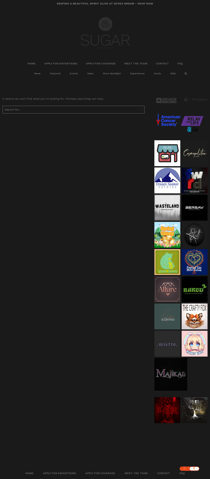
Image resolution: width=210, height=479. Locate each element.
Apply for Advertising (60, 63)
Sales (90, 73)
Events (74, 73)
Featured (55, 73)
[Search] (186, 73)
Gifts (173, 73)
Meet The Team (135, 63)
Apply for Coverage (101, 63)
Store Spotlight (112, 73)
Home (31, 63)
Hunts (157, 73)
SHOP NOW (145, 3)
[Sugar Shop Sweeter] (105, 33)
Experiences (137, 73)
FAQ (180, 63)
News (37, 73)
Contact (162, 63)
